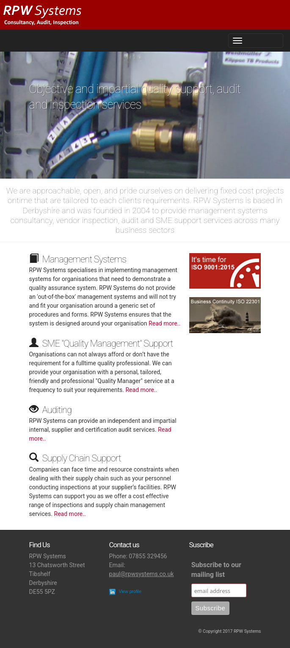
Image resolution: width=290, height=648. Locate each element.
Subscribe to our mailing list (216, 570)
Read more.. (164, 323)
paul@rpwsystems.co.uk (141, 574)
